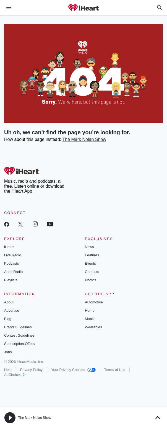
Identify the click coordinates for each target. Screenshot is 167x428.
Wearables (93, 327)
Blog (7, 319)
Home (90, 310)
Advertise (11, 310)
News (89, 247)
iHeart (9, 247)
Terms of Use (115, 370)
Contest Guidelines (19, 335)
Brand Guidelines (18, 327)
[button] (9, 417)
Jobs (8, 352)
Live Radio (12, 255)
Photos (90, 280)
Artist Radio (13, 272)
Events (90, 263)
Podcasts (11, 263)
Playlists (10, 280)
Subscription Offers (19, 344)
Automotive (94, 302)
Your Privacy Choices (73, 370)
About (9, 302)
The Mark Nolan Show (84, 139)
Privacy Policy (31, 370)
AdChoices (14, 375)
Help (8, 370)
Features (92, 255)
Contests (92, 272)
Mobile (90, 319)
